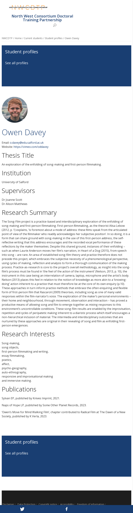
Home (18, 38)
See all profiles (16, 63)
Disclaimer (8, 504)
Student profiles (54, 38)
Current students (33, 38)
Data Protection (26, 504)
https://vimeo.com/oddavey (31, 147)
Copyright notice (48, 504)
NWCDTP (7, 38)
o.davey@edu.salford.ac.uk (27, 143)
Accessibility (67, 504)
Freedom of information (90, 504)
